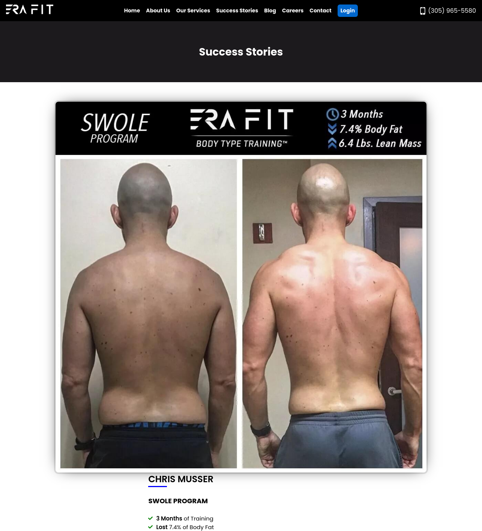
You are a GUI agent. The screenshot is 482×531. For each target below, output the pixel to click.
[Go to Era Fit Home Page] (29, 11)
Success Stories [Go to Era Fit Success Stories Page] (237, 10)
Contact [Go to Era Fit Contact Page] (320, 10)
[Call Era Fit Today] (447, 10)
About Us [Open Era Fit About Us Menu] (158, 10)
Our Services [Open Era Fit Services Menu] (193, 10)
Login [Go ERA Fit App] (348, 10)
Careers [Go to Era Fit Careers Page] (292, 10)
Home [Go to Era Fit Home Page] (132, 10)
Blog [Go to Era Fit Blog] (270, 10)
